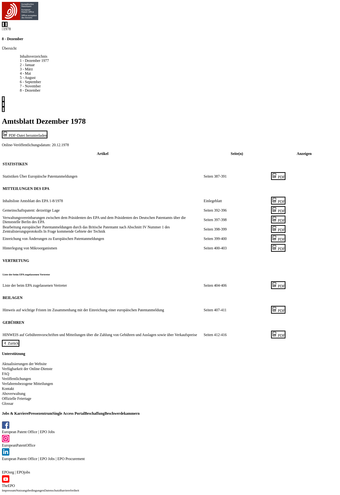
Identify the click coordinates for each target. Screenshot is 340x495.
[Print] (3, 104)
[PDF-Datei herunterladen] (24, 134)
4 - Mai (25, 73)
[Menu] (6, 24)
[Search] (3, 24)
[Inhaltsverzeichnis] (3, 99)
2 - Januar (27, 65)
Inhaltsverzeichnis (33, 56)
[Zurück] (10, 343)
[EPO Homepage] (20, 12)
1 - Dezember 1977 (34, 61)
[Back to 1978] (6, 29)
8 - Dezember (30, 90)
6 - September (30, 82)
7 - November (30, 86)
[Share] (3, 109)
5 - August (28, 78)
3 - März (26, 69)
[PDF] (278, 176)
